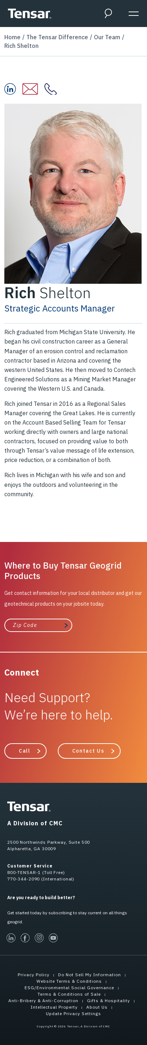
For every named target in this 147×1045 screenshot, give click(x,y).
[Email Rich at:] (33, 89)
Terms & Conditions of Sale (69, 994)
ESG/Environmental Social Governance (69, 987)
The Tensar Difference (57, 37)
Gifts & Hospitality (108, 1000)
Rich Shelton (21, 45)
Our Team (107, 37)
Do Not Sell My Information (89, 974)
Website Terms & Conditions (69, 981)
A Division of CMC (35, 823)
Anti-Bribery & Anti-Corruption (43, 1000)
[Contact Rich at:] (53, 89)
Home (12, 37)
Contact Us (88, 751)
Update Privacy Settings (73, 1013)
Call (24, 751)
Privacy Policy (33, 974)
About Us (97, 1007)
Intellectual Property (54, 1007)
